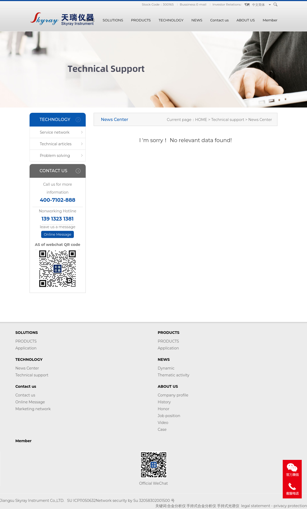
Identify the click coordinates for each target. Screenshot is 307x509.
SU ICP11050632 (81, 500)
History (164, 402)
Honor (163, 409)
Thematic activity (173, 375)
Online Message (57, 234)
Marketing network (33, 409)
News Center (27, 368)
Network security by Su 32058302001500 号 (135, 500)
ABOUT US (246, 20)
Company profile (173, 395)
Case (162, 429)
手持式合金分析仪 (201, 505)
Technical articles (55, 144)
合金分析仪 (176, 505)
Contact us (219, 20)
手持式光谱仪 (228, 505)
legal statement (255, 505)
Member (270, 20)
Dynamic (166, 368)
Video (163, 422)
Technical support (228, 119)
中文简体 (258, 5)
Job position (169, 415)
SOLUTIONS (113, 20)
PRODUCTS (141, 20)
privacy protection (290, 505)
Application (25, 348)
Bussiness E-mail (193, 4)
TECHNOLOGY (171, 20)
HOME (89, 20)
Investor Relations (227, 4)
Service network (54, 132)
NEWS (196, 20)
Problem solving (55, 155)
